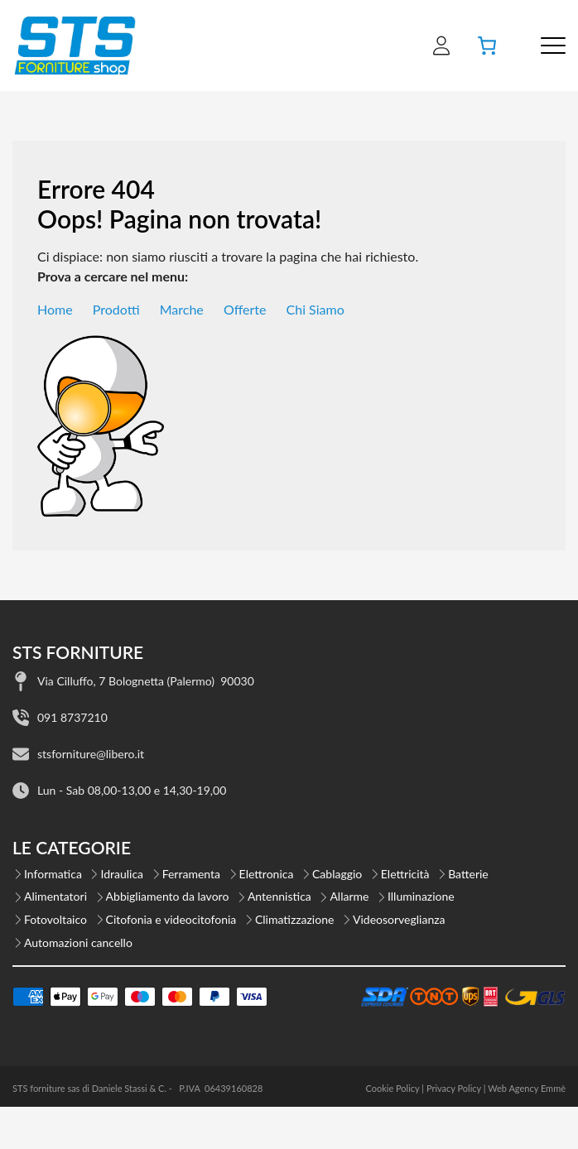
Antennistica (279, 896)
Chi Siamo (315, 309)
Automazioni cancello (78, 942)
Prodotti (116, 309)
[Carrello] (487, 45)
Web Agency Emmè (527, 1088)
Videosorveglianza (399, 919)
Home (55, 309)
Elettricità (405, 874)
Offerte (245, 309)
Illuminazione (421, 896)
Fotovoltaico (55, 919)
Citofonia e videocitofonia (171, 919)
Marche (182, 309)
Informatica (53, 874)
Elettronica (266, 874)
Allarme (349, 896)
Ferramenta (191, 874)
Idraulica (121, 874)
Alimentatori (55, 896)
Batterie (468, 874)
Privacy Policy (453, 1088)
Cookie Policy (392, 1088)
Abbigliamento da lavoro (167, 896)
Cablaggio (337, 874)
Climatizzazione (294, 919)
